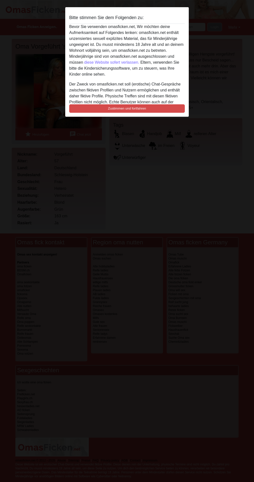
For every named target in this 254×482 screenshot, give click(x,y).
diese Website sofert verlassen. (111, 62)
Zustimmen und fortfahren (127, 108)
